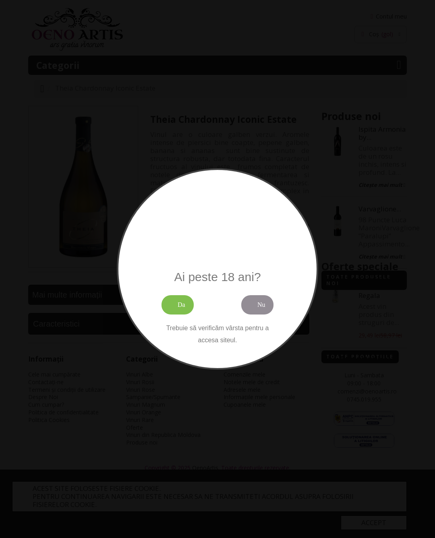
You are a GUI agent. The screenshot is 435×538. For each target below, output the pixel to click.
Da (181, 304)
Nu (261, 304)
